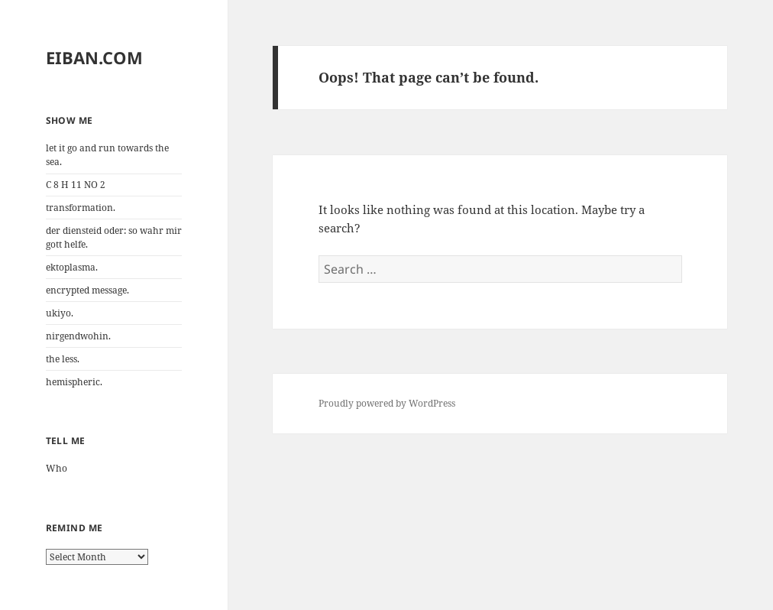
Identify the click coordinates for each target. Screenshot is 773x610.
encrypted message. (87, 290)
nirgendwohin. (78, 335)
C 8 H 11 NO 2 (75, 184)
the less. (62, 358)
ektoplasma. (72, 267)
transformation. (80, 207)
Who (56, 468)
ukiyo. (59, 313)
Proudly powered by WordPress (387, 403)
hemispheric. (74, 381)
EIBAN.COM (94, 57)
